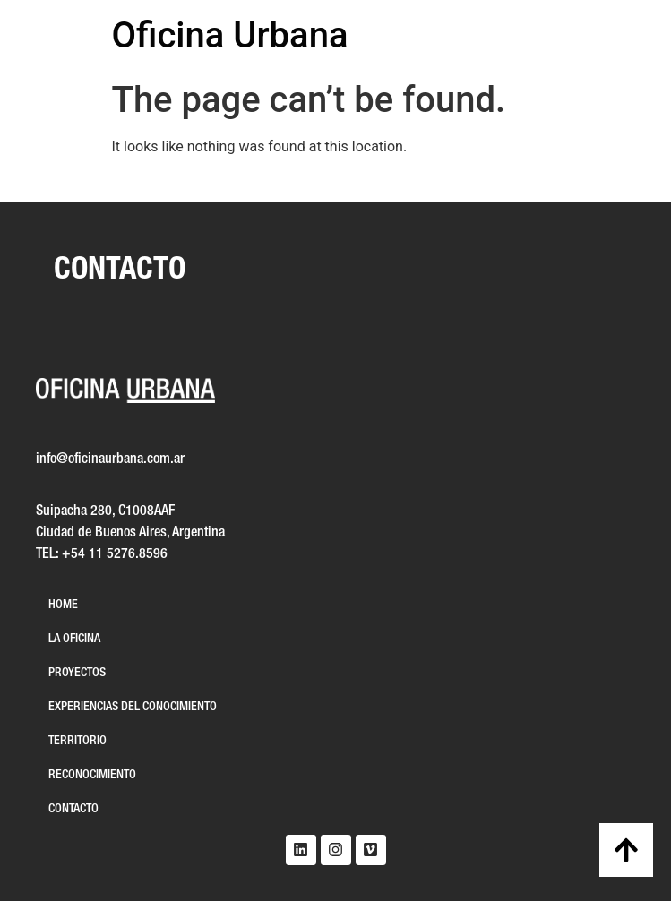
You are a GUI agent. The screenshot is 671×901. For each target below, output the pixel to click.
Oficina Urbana (230, 35)
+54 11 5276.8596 (115, 554)
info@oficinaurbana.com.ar (110, 459)
